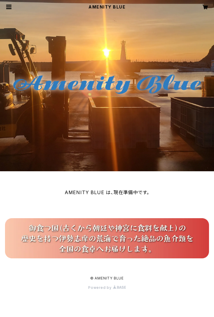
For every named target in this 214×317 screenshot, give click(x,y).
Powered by (107, 287)
